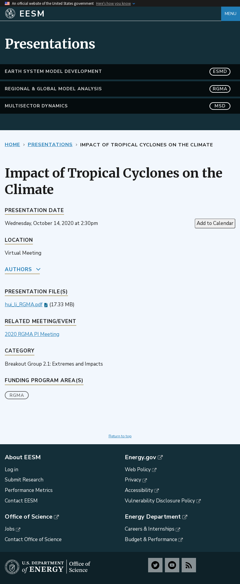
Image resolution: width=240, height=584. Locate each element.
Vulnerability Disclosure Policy (160, 500)
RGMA (17, 395)
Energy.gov (140, 457)
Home (12, 144)
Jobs (10, 529)
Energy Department (153, 516)
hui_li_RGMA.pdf (23, 304)
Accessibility (139, 490)
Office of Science (28, 516)
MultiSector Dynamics (117, 106)
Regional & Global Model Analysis (117, 89)
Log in (11, 469)
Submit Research (24, 479)
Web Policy (138, 469)
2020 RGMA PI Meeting (32, 334)
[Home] (113, 14)
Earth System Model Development (117, 71)
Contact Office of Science (33, 539)
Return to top (120, 436)
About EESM (23, 457)
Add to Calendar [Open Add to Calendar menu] (215, 223)
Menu (230, 13)
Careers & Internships (149, 529)
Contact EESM (21, 500)
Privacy (133, 479)
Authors (18, 269)
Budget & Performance (151, 539)
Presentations (50, 144)
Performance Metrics (29, 490)
